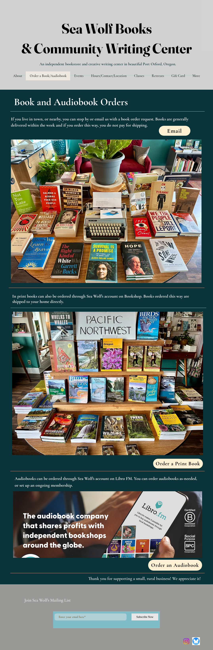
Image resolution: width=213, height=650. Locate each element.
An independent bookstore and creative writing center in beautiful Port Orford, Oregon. (107, 64)
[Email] (174, 131)
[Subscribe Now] (144, 616)
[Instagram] (186, 641)
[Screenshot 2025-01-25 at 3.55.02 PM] (196, 641)
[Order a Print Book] (178, 463)
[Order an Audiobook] (175, 565)
